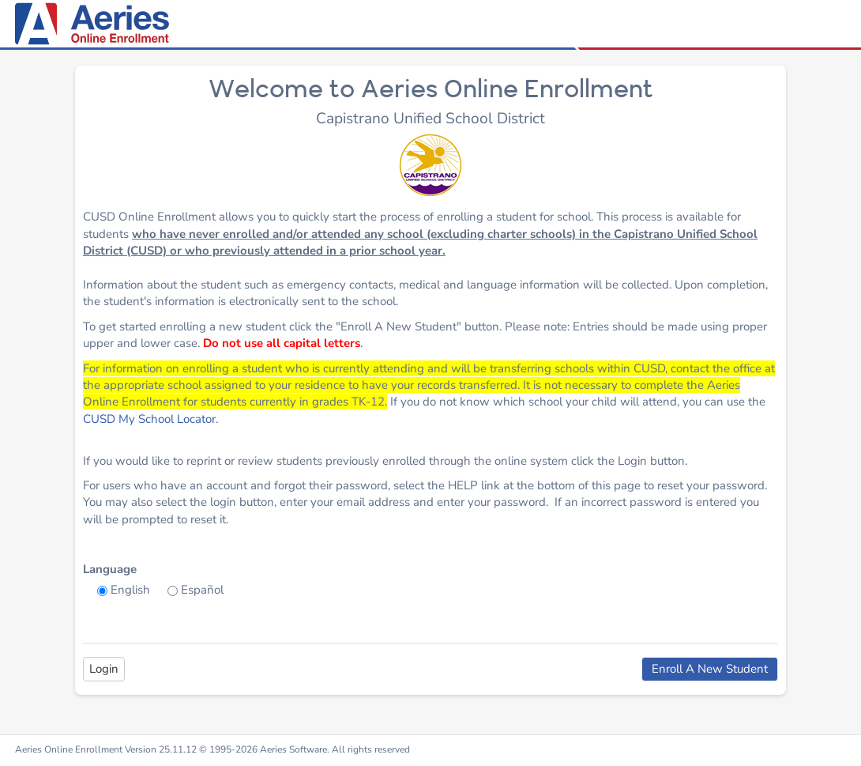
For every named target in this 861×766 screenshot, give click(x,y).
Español (202, 590)
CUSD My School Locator (149, 419)
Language (110, 569)
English (130, 590)
